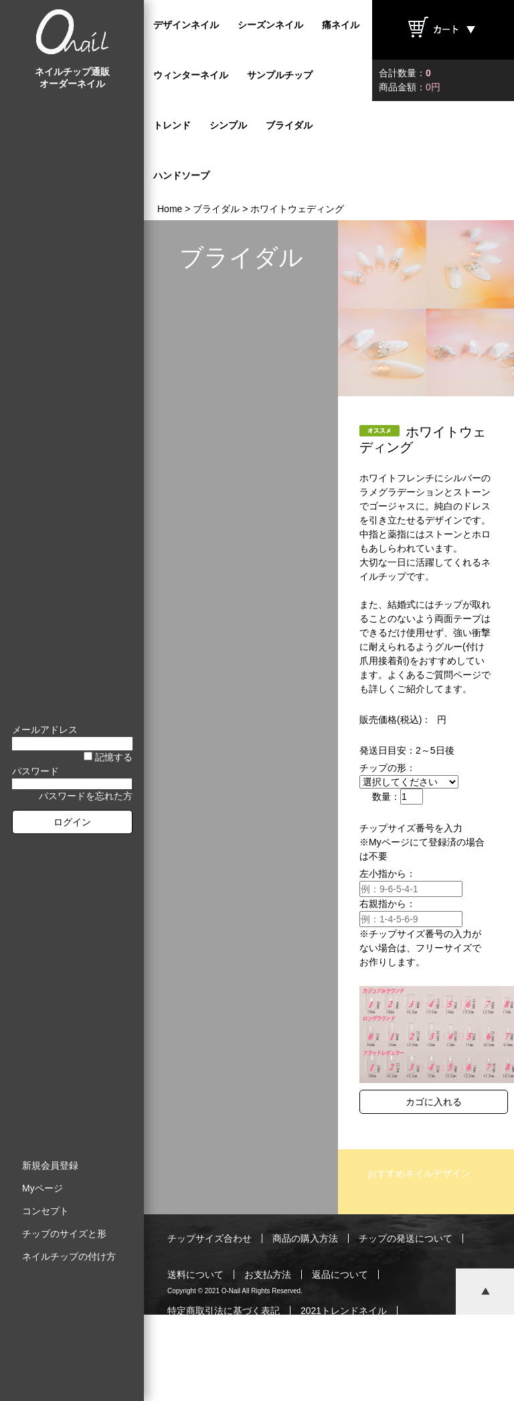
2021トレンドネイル (344, 1310)
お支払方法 (267, 1274)
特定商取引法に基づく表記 (223, 1310)
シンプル (228, 125)
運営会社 (358, 1346)
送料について (195, 1274)
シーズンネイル (270, 24)
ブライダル (289, 125)
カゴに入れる (434, 1101)
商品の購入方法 (305, 1238)
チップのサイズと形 (64, 1233)
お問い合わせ (426, 1346)
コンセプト (45, 1211)
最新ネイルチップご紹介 (218, 1346)
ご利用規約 (190, 1383)
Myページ (42, 1188)
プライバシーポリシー (282, 1383)
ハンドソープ (181, 175)
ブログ (305, 1346)
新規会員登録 (50, 1165)
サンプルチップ (280, 75)
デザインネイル (186, 24)
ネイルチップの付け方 (69, 1256)
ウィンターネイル (190, 75)
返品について (340, 1274)
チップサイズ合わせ (209, 1238)
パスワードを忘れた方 (86, 796)
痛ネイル (340, 24)
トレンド (172, 125)
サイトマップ (377, 1383)
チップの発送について (405, 1238)
